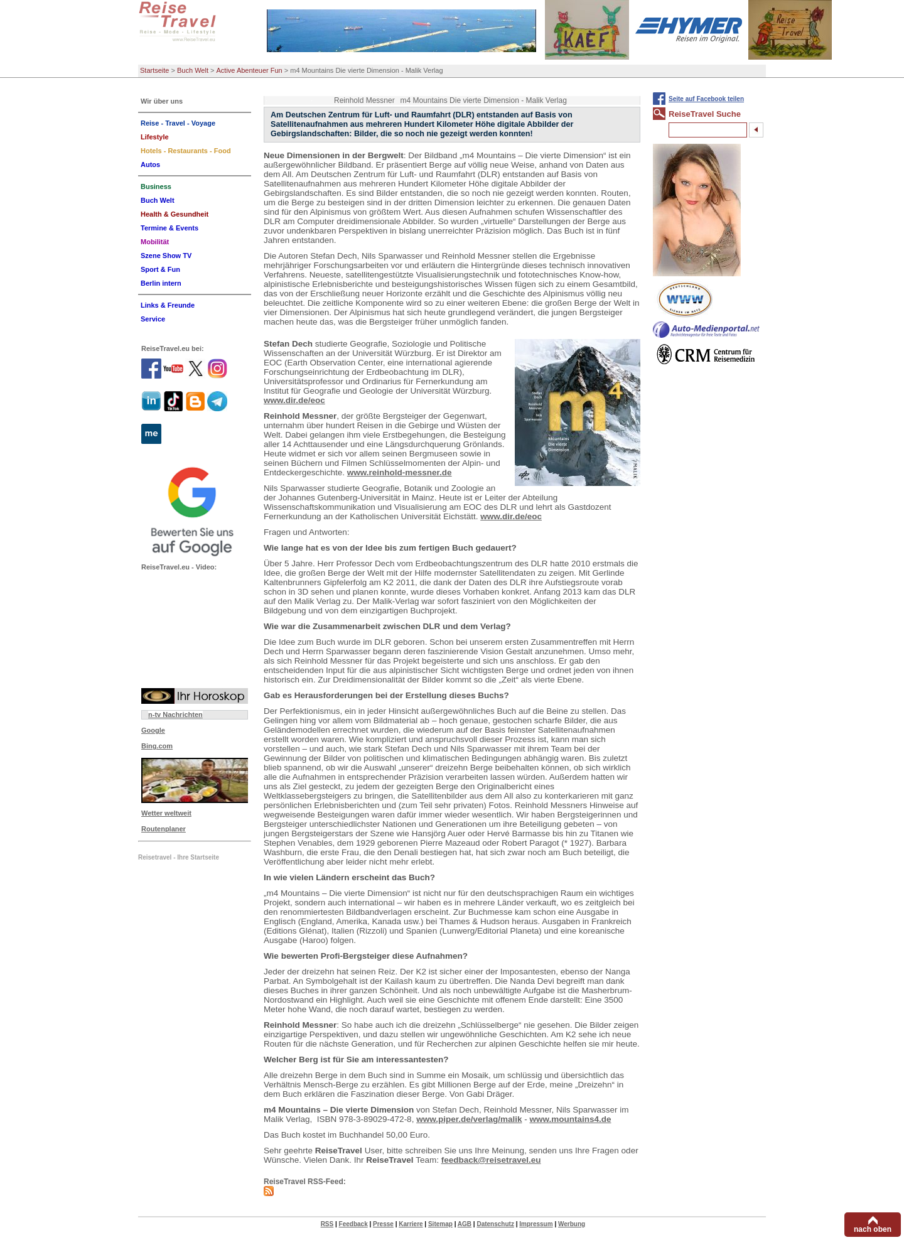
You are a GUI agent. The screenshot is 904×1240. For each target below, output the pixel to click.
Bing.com (157, 746)
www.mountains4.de (570, 1119)
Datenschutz (495, 1224)
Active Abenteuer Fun (249, 70)
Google (153, 730)
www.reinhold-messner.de (399, 472)
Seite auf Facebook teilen (706, 98)
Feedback (353, 1224)
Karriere (410, 1224)
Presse (383, 1224)
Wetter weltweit (166, 813)
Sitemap (440, 1224)
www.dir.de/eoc (294, 400)
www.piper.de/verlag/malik (469, 1119)
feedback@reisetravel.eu (491, 1160)
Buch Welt (192, 70)
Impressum (535, 1224)
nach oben (872, 1229)
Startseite (154, 70)
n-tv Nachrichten (175, 714)
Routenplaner (163, 829)
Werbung (571, 1224)
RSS (327, 1224)
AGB (464, 1224)
